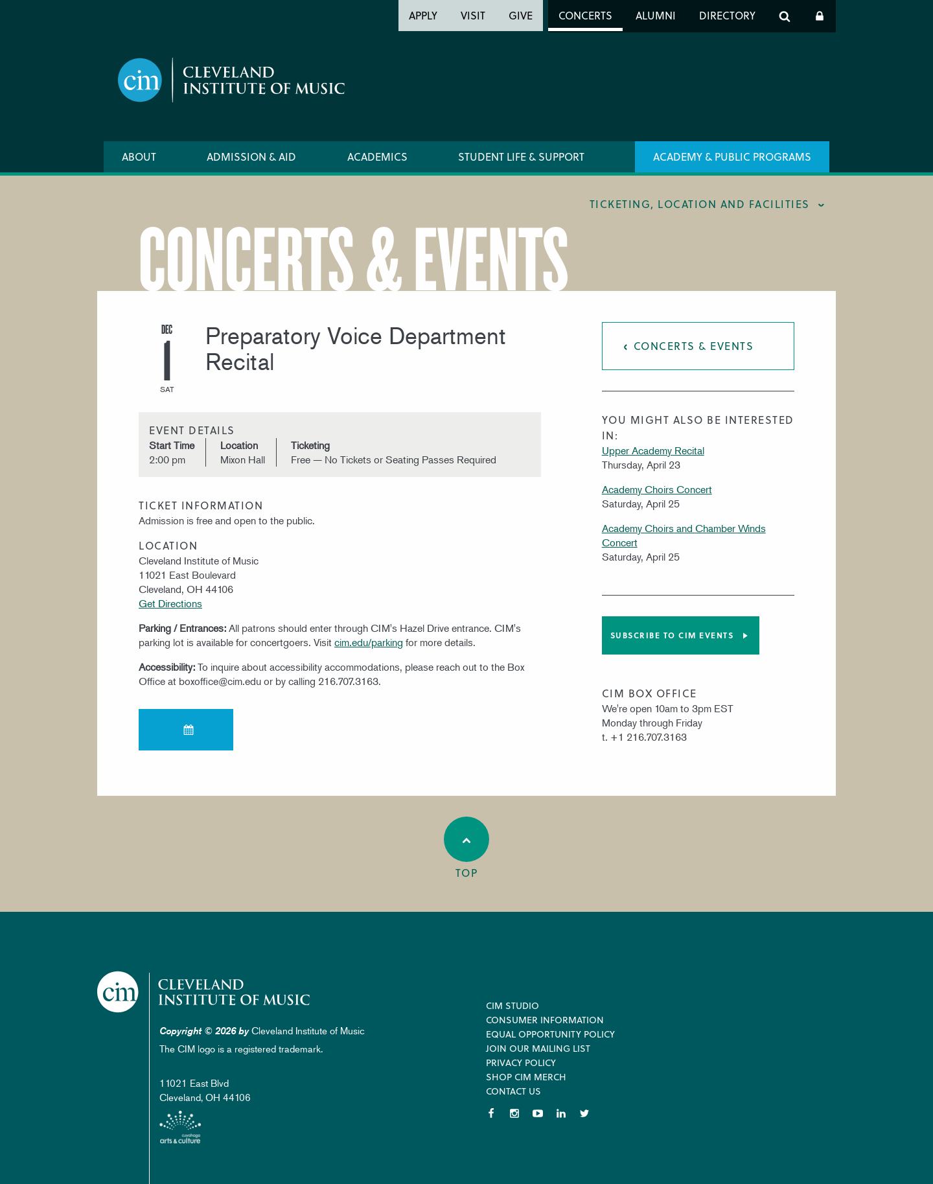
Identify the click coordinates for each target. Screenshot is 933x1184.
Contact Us (513, 1091)
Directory (727, 15)
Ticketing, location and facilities (700, 203)
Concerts (585, 15)
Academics (377, 156)
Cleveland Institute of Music (204, 992)
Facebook (491, 1113)
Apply (423, 15)
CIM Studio (512, 1005)
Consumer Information (545, 1020)
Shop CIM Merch (526, 1077)
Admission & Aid (251, 156)
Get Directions (170, 603)
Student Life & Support (521, 156)
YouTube (538, 1113)
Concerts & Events (694, 345)
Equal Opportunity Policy (550, 1034)
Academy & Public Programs (732, 156)
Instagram (514, 1113)
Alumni (656, 15)
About (139, 156)
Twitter (584, 1113)
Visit (473, 15)
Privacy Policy (521, 1062)
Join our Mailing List (538, 1048)
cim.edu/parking (368, 642)
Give (521, 15)
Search (784, 16)
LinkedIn (561, 1113)
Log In (819, 16)
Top (466, 848)
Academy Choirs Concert (657, 489)
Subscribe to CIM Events (672, 635)
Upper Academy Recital (653, 450)
